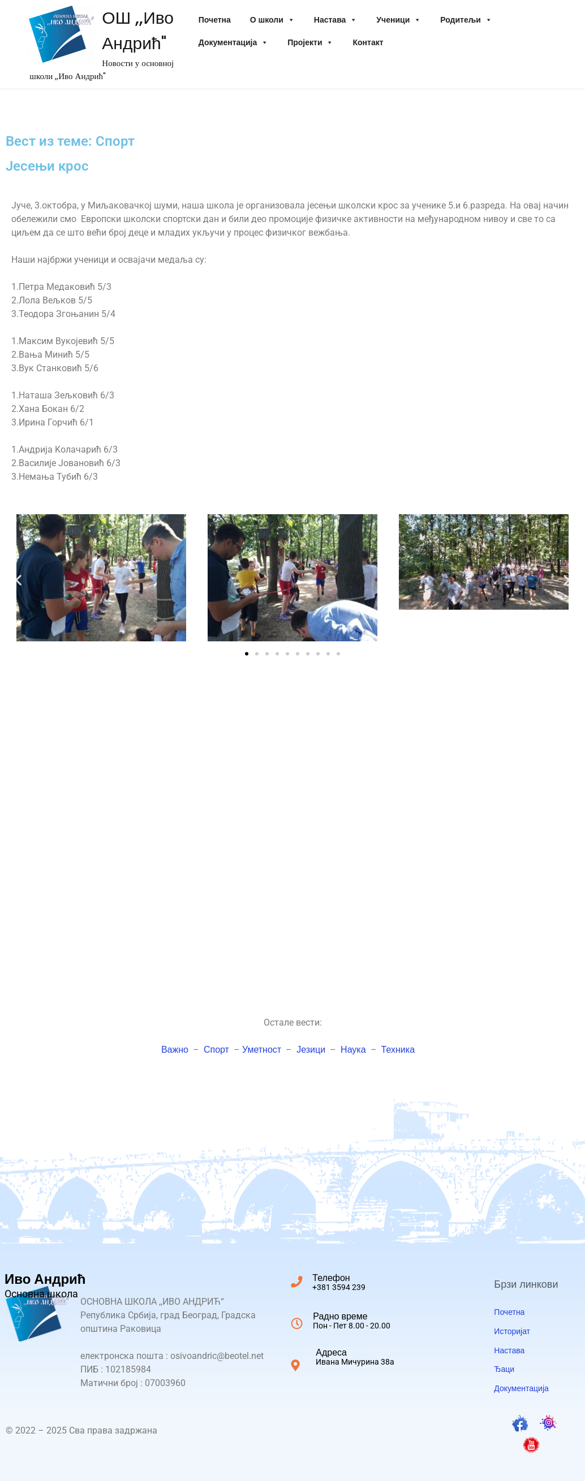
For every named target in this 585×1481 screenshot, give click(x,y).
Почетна (215, 19)
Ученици (398, 19)
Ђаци (504, 1369)
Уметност (261, 1049)
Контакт (367, 42)
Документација (233, 42)
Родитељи (466, 19)
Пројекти (310, 42)
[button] (18, 580)
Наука (353, 1049)
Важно (174, 1049)
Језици (310, 1049)
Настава (336, 19)
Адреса (355, 1356)
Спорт (216, 1049)
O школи (272, 19)
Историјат (512, 1331)
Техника (398, 1049)
